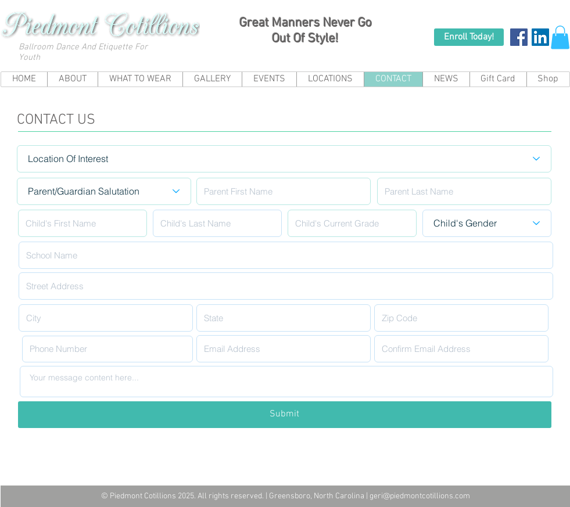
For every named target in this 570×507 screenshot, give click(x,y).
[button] (560, 37)
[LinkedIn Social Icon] (540, 37)
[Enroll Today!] (469, 37)
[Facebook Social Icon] (519, 37)
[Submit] (284, 414)
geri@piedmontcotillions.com (420, 496)
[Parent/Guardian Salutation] (104, 191)
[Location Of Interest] (284, 158)
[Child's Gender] (486, 223)
